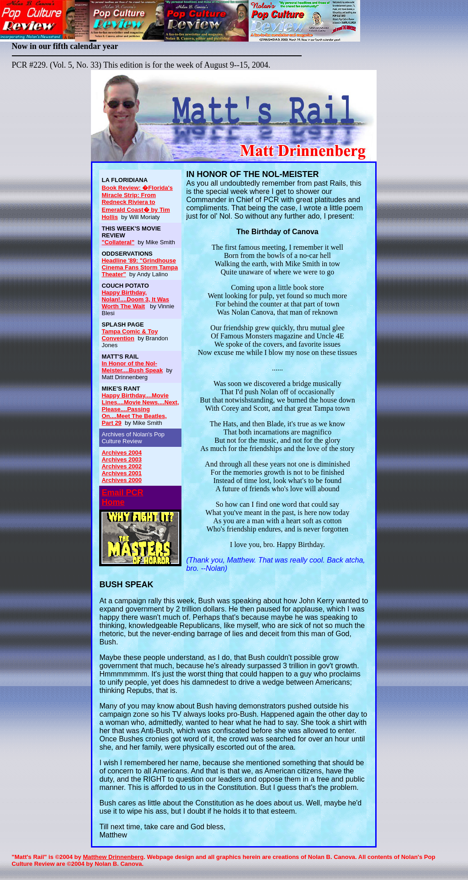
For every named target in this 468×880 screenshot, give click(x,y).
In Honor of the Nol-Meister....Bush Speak (132, 367)
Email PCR (122, 492)
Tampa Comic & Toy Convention (129, 335)
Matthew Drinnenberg (113, 856)
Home (112, 502)
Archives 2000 (121, 480)
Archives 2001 (121, 473)
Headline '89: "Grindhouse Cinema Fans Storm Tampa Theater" (139, 267)
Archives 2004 (121, 452)
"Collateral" (117, 242)
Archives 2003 (121, 459)
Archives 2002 (121, 466)
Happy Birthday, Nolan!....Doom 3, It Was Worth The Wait (135, 299)
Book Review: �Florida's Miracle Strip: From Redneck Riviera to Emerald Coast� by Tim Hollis (137, 202)
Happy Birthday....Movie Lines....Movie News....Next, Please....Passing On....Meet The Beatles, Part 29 (140, 409)
